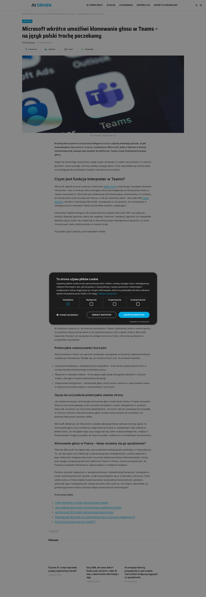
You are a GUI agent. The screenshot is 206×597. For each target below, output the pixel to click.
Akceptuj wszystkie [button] (134, 314)
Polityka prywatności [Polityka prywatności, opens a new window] (107, 293)
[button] (67, 314)
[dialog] (103, 298)
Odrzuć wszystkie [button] (101, 314)
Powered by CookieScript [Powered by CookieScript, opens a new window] (139, 322)
